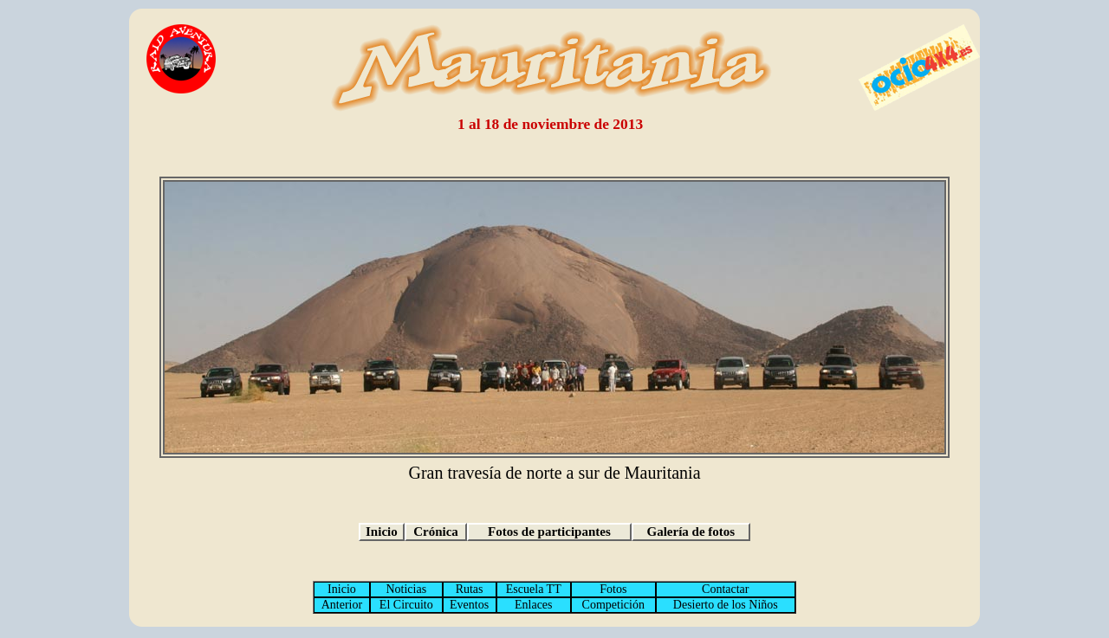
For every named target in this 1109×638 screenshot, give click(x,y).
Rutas (469, 589)
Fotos (613, 589)
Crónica (435, 531)
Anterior (341, 604)
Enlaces (534, 604)
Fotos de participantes (549, 531)
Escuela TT (533, 589)
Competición (613, 604)
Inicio (382, 531)
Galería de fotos (691, 531)
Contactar (725, 589)
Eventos (469, 604)
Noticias (406, 589)
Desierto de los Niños (725, 604)
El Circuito (406, 604)
